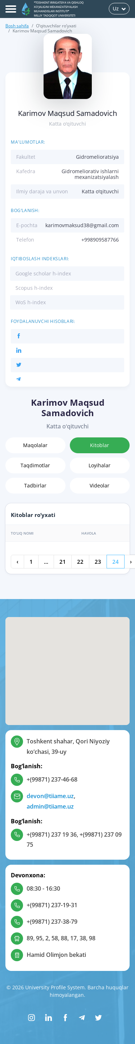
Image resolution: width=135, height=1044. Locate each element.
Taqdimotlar (35, 465)
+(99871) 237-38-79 (52, 922)
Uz (119, 8)
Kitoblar (99, 445)
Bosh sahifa (17, 26)
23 (98, 561)
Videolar (99, 485)
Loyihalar (100, 465)
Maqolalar (35, 445)
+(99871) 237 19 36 (52, 834)
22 (80, 561)
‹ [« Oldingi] (17, 561)
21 (62, 561)
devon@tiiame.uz (50, 796)
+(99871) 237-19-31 (52, 905)
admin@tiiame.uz (50, 806)
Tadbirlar (35, 485)
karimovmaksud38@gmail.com (82, 225)
